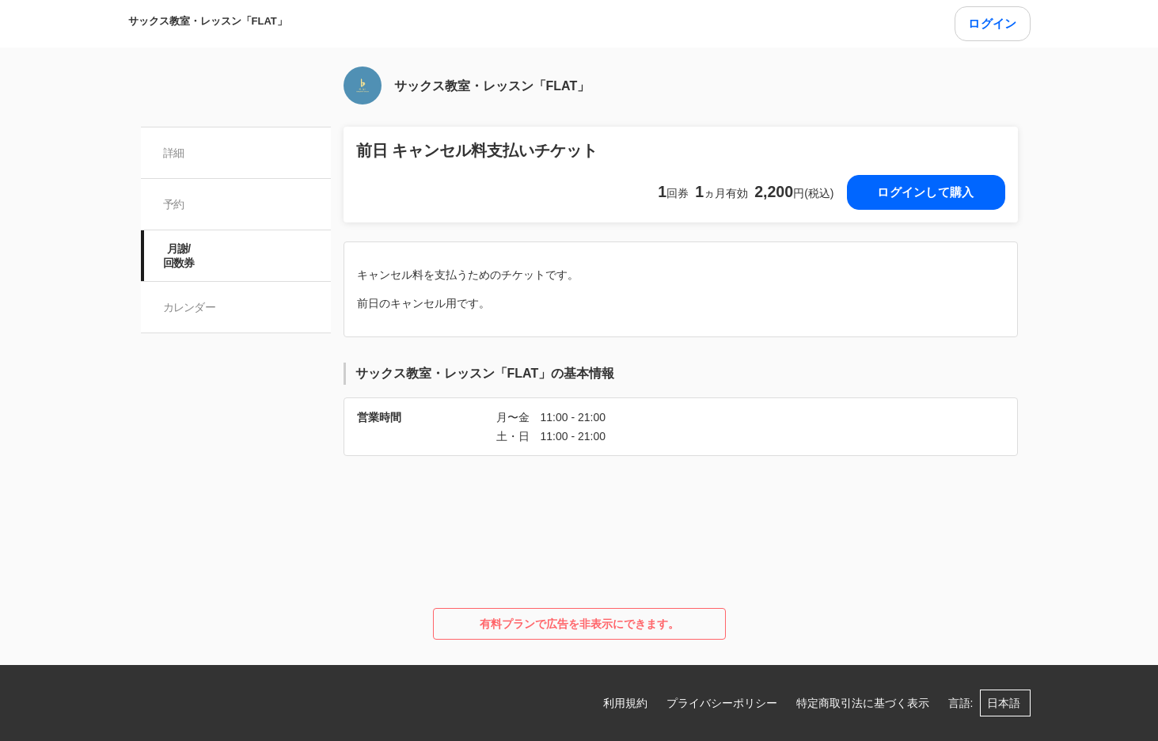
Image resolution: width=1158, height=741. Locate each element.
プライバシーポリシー (721, 703)
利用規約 (625, 703)
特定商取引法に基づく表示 (862, 703)
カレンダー (189, 307)
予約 (173, 204)
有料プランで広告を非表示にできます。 (579, 624)
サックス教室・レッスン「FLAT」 (207, 21)
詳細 (173, 152)
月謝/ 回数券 (179, 255)
